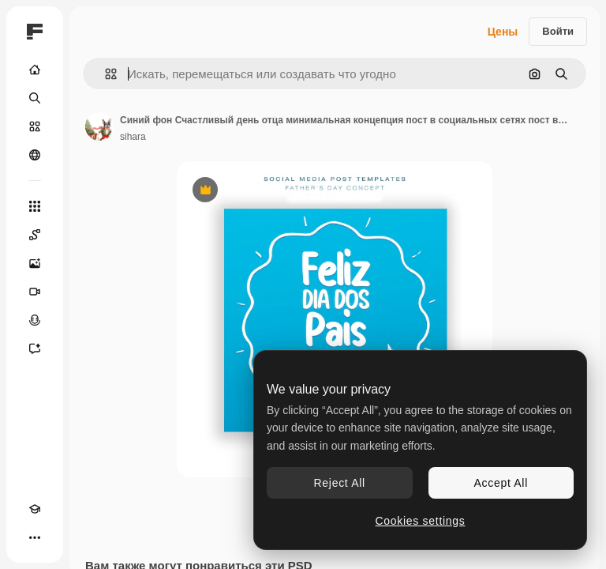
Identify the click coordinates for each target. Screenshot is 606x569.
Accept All (501, 483)
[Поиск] (34, 98)
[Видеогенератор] (34, 291)
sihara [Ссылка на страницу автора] (133, 136)
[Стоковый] (34, 126)
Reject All (339, 483)
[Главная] (34, 69)
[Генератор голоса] (34, 320)
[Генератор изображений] (34, 263)
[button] (104, 74)
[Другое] (34, 537)
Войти (558, 31)
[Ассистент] (34, 348)
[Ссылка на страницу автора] (99, 126)
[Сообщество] (34, 155)
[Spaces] (34, 234)
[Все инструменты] (34, 206)
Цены (503, 31)
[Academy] (34, 509)
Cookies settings (421, 520)
